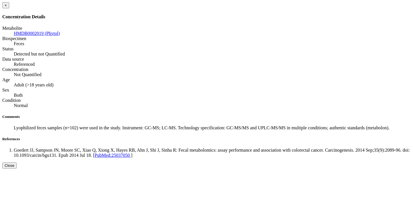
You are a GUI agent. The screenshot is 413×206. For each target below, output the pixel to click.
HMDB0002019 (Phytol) (37, 33)
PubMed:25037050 (113, 155)
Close (9, 165)
